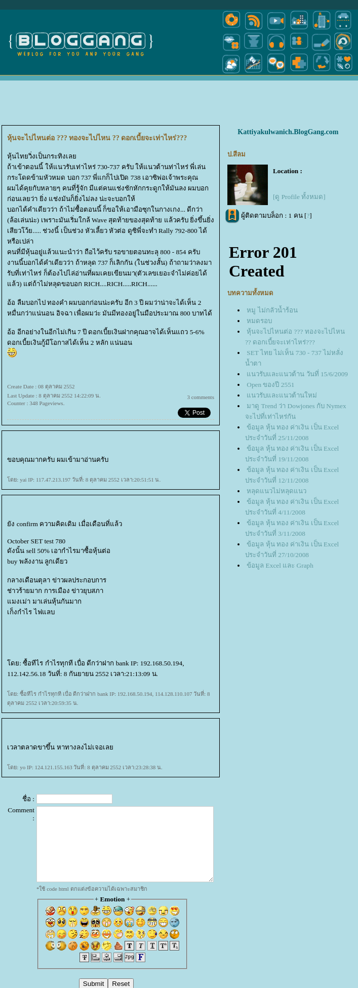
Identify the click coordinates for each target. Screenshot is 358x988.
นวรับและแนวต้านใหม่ (282, 395)
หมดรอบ (259, 321)
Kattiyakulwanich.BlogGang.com (287, 132)
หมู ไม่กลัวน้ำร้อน (272, 310)
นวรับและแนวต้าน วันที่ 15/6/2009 (297, 374)
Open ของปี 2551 (270, 384)
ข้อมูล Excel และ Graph (280, 565)
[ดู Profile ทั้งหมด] (299, 197)
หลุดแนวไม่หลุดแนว (276, 491)
